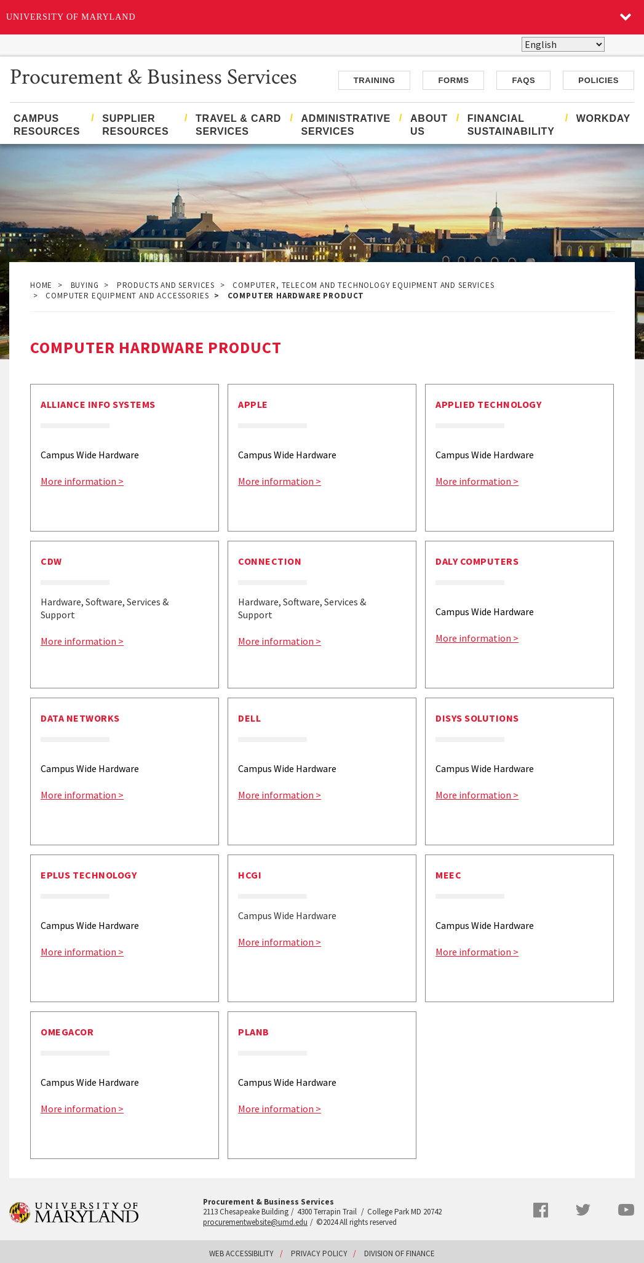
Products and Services (166, 285)
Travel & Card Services (238, 125)
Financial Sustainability (511, 125)
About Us (429, 125)
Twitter (583, 1210)
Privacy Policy (319, 1253)
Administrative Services (346, 125)
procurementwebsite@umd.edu (255, 1222)
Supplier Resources (135, 125)
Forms (453, 80)
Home (41, 285)
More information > (82, 481)
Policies (598, 80)
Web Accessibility (241, 1253)
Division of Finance (399, 1253)
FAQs (523, 80)
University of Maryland (71, 17)
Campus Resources (47, 125)
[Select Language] (563, 44)
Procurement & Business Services (153, 76)
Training (375, 80)
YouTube (626, 1209)
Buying (85, 285)
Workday (603, 118)
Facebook (541, 1210)
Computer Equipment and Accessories (127, 295)
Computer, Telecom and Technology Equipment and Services (363, 285)
